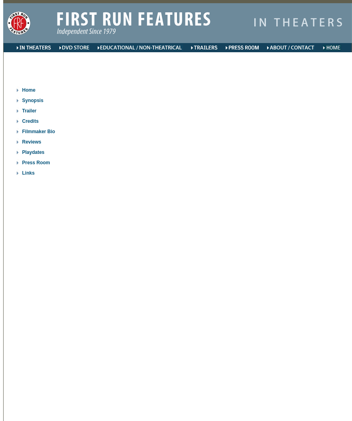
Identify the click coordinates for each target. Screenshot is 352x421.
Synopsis (32, 100)
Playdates (33, 152)
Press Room (36, 162)
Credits (30, 121)
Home (28, 90)
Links (28, 173)
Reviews (31, 142)
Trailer (29, 111)
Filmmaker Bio (38, 131)
